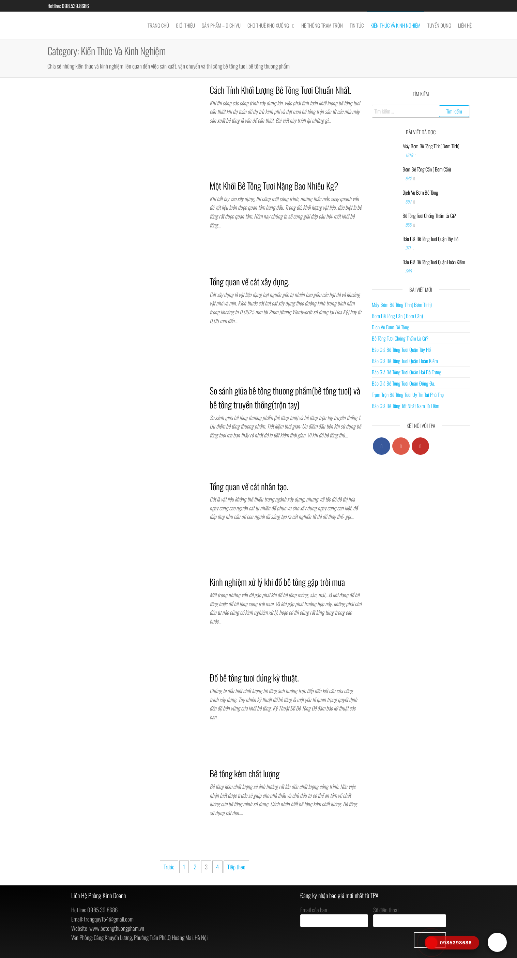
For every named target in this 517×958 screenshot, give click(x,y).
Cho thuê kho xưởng (268, 25)
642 (408, 178)
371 (408, 247)
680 (409, 271)
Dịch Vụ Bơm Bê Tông (420, 192)
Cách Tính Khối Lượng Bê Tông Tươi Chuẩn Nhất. (280, 89)
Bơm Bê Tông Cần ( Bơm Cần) (426, 169)
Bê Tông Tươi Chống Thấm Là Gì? (429, 215)
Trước (169, 867)
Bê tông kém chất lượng (244, 773)
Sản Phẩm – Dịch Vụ (221, 25)
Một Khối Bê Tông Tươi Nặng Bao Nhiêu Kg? (274, 185)
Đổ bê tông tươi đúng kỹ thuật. (254, 677)
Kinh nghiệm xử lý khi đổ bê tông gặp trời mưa (277, 581)
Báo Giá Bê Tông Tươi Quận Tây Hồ (430, 238)
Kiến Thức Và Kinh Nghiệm (395, 25)
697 (408, 201)
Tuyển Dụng (439, 25)
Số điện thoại (409, 916)
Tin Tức (357, 25)
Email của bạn (334, 916)
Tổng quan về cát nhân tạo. (249, 486)
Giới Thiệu (185, 25)
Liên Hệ (465, 25)
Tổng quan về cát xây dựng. (250, 281)
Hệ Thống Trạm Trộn (322, 25)
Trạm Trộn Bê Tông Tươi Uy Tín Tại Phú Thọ (408, 394)
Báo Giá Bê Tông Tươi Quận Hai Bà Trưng (406, 372)
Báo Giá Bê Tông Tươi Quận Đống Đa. (403, 383)
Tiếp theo (236, 867)
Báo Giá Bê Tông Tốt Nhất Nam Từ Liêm (405, 405)
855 (408, 224)
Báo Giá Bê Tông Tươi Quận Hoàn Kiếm (433, 262)
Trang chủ (158, 25)
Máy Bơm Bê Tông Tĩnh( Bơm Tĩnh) (430, 146)
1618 (409, 155)
